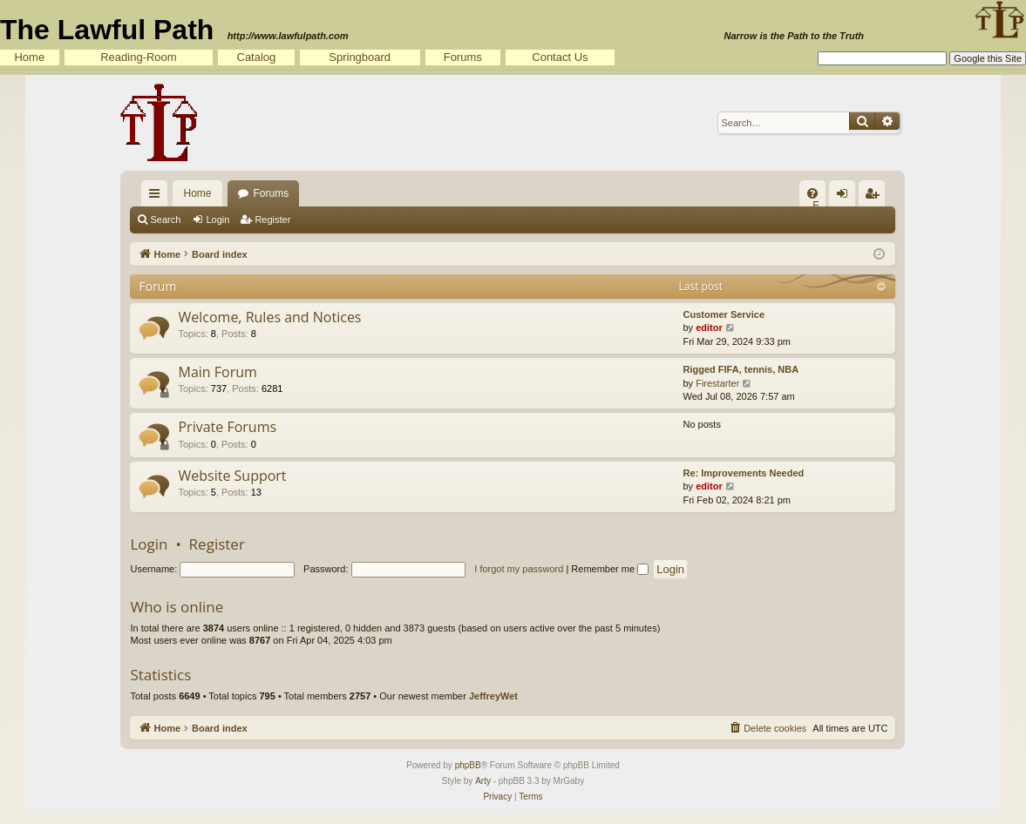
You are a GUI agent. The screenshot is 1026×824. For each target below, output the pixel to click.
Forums (463, 57)
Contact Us (560, 57)
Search (165, 219)
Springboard (360, 57)
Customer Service (723, 314)
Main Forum (217, 372)
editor (709, 327)
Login (217, 219)
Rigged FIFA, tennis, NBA (740, 369)
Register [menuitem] (875, 196)
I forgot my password (518, 569)
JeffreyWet (493, 696)
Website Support (232, 475)
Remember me (610, 569)
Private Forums (227, 426)
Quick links (157, 196)
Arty (483, 781)
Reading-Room (138, 57)
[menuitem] (812, 193)
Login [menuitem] (846, 196)
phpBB (468, 765)
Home (29, 57)
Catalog (256, 57)
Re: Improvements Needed (743, 473)
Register (272, 219)
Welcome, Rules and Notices (269, 317)
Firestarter (717, 383)
